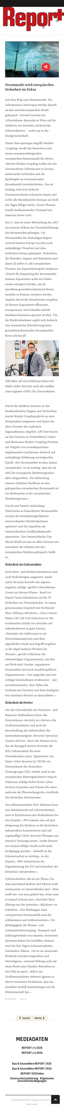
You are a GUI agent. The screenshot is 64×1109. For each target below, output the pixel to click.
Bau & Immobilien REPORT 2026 (32, 1068)
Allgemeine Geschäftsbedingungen (36, 1080)
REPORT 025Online (32, 1073)
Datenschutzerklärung (24, 1078)
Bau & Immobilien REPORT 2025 (32, 1063)
